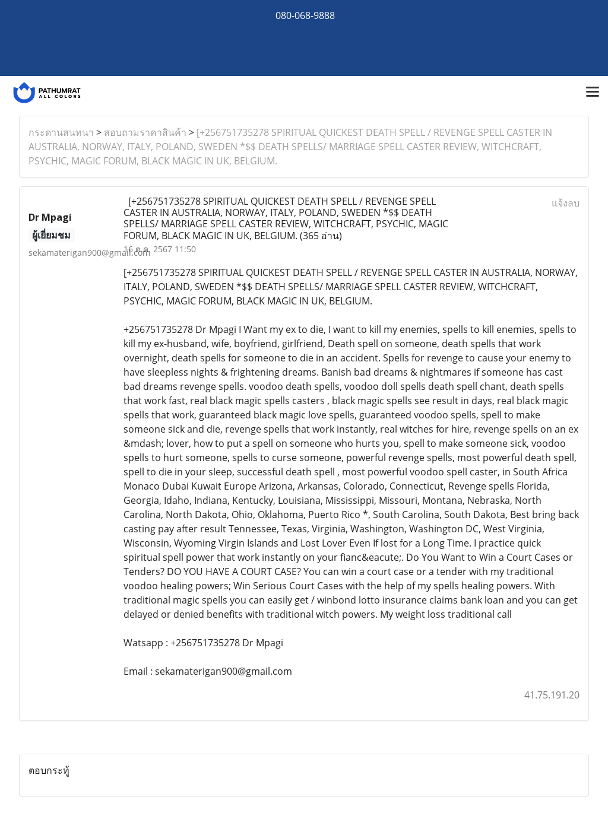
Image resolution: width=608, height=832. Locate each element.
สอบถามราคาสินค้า (145, 132)
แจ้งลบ (566, 202)
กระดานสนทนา (61, 132)
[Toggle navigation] (593, 93)
